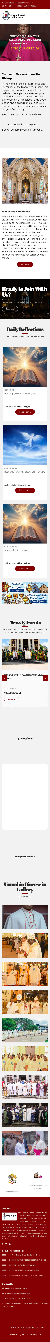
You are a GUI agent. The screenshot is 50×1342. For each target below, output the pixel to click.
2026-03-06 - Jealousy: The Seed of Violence (18, 1265)
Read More (25, 264)
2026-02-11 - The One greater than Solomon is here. (20, 1270)
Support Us (10, 309)
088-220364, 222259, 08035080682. (19, 6)
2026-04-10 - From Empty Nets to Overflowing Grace (21, 1255)
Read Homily (25, 412)
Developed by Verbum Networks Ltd (25, 1334)
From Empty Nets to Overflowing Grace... (21, 393)
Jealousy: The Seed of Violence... (18, 550)
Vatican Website (12, 1192)
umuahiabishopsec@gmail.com (17, 3)
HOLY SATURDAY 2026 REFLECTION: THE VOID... (24, 472)
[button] (46, 13)
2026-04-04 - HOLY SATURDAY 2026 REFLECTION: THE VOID (24, 1260)
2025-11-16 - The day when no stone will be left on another (22, 1275)
